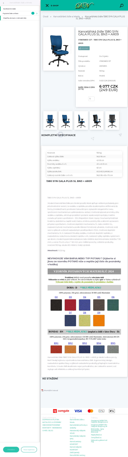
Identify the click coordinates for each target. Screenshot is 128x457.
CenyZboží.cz (96, 437)
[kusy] (91, 99)
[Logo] (84, 5)
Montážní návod (49, 390)
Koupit (81, 99)
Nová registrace (29, 450)
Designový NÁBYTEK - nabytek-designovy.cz (99, 421)
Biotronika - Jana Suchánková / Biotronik (97, 430)
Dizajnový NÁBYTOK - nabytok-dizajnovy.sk (99, 425)
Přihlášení (11, 450)
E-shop (52, 5)
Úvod (45, 16)
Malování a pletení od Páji (99, 441)
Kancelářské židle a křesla (21, 2)
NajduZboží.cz (96, 435)
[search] (122, 6)
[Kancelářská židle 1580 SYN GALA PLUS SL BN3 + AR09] (58, 28)
